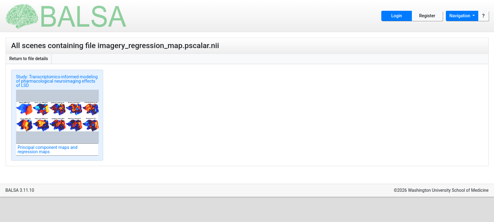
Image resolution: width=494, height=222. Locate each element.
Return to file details (28, 58)
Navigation (460, 15)
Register (427, 15)
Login (396, 15)
